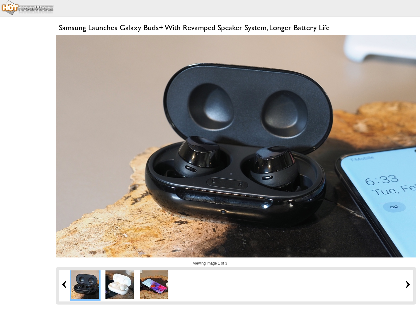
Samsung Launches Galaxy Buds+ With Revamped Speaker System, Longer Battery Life (194, 27)
